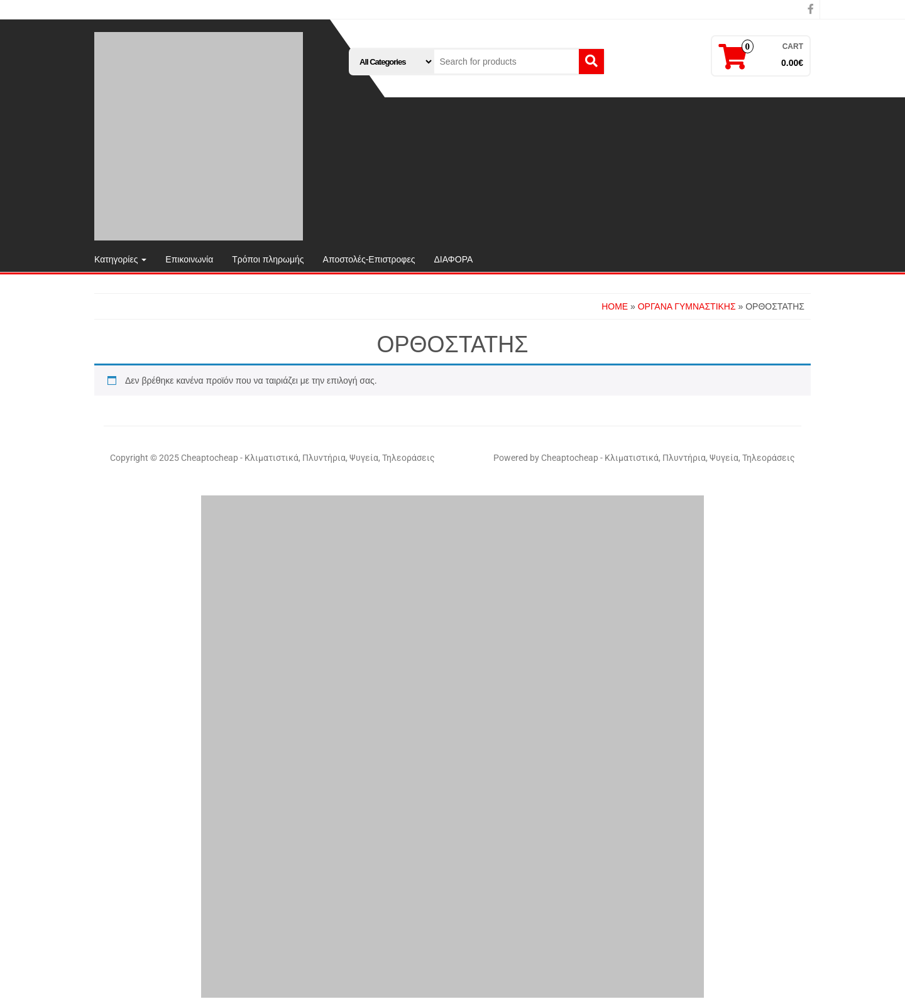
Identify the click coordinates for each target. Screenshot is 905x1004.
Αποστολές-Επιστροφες (369, 259)
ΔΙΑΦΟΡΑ (453, 259)
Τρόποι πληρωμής (268, 259)
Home (614, 306)
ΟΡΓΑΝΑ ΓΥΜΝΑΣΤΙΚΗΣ (687, 306)
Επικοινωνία (189, 259)
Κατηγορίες (120, 259)
